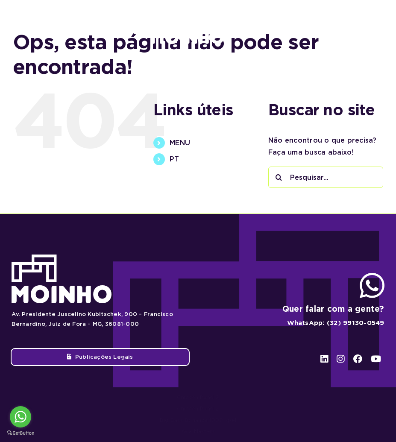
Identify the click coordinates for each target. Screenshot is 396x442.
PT (174, 159)
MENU (180, 143)
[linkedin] (326, 26)
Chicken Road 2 (198, 397)
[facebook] (359, 26)
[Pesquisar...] (325, 177)
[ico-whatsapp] (372, 276)
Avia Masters (198, 431)
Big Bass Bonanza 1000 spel (198, 420)
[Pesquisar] (279, 177)
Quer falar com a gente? (333, 309)
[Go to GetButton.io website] (20, 433)
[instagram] (342, 26)
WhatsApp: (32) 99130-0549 (335, 323)
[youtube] (375, 26)
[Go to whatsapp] (20, 416)
